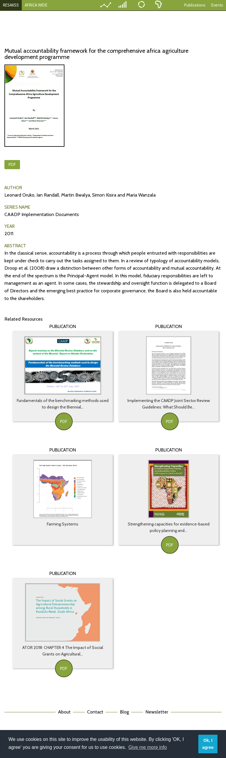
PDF (12, 164)
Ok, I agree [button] (207, 744)
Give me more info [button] (147, 747)
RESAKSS (11, 5)
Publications (194, 5)
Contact (95, 712)
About (64, 712)
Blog (124, 712)
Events (217, 5)
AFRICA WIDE (36, 5)
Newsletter (157, 712)
